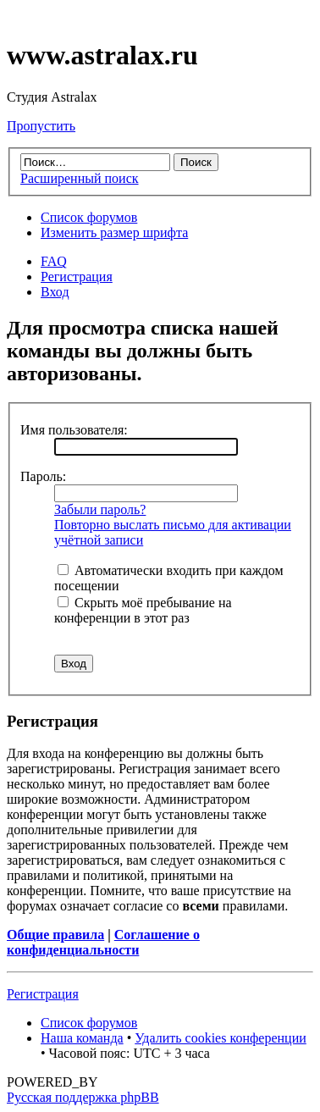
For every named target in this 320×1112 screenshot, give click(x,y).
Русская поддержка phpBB (83, 1097)
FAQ (54, 261)
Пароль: (43, 476)
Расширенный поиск (79, 178)
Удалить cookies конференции (220, 1038)
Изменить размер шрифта (114, 232)
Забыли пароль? (100, 509)
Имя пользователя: (74, 430)
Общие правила (55, 934)
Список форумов (89, 217)
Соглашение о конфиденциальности (103, 942)
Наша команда (82, 1038)
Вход (55, 292)
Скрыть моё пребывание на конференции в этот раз (143, 610)
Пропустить (41, 126)
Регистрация (77, 276)
